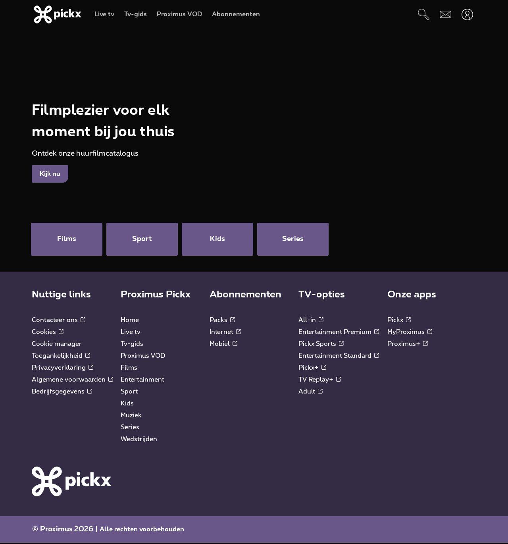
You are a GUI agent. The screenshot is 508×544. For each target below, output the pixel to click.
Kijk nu (50, 174)
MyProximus (409, 333)
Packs (222, 321)
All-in (310, 321)
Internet (225, 333)
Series (130, 428)
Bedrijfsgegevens (62, 392)
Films (129, 368)
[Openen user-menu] (467, 14)
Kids (127, 404)
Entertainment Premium (338, 333)
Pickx (399, 321)
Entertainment (142, 380)
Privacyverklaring (62, 368)
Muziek (131, 416)
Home (130, 321)
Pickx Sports (321, 344)
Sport (129, 392)
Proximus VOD (143, 356)
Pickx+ (312, 368)
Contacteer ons (58, 321)
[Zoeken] (424, 14)
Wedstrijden (139, 440)
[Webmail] (445, 14)
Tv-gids (132, 344)
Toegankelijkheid (61, 356)
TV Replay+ (319, 380)
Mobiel (223, 344)
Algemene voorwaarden (72, 380)
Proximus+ (407, 344)
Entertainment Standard (338, 356)
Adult (310, 392)
